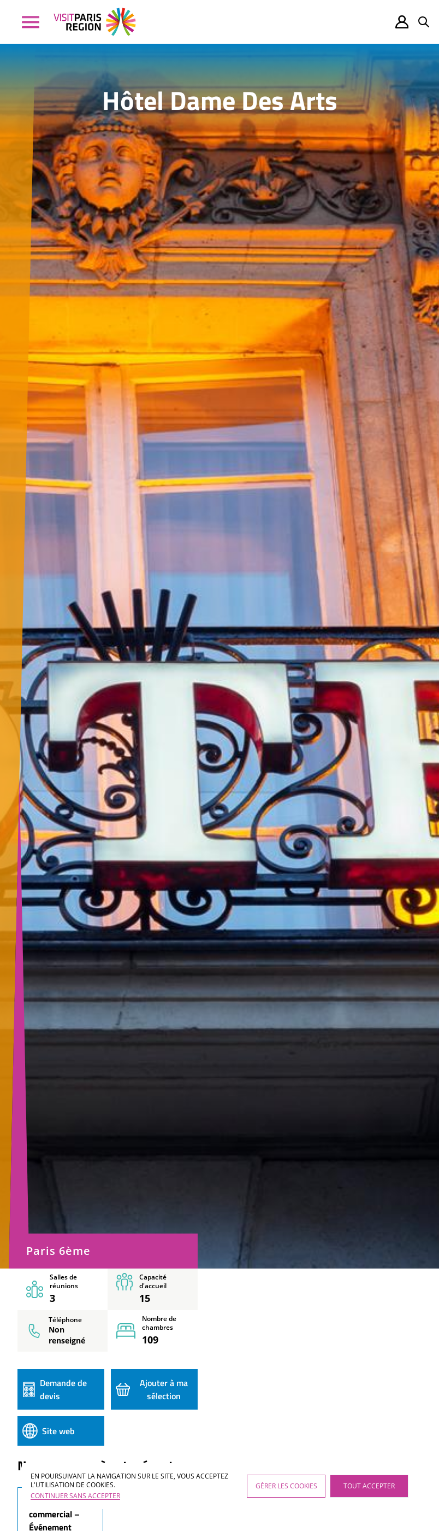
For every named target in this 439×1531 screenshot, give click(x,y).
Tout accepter (369, 1486)
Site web (48, 1431)
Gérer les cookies (286, 1486)
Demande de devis (54, 1389)
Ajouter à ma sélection (152, 1389)
